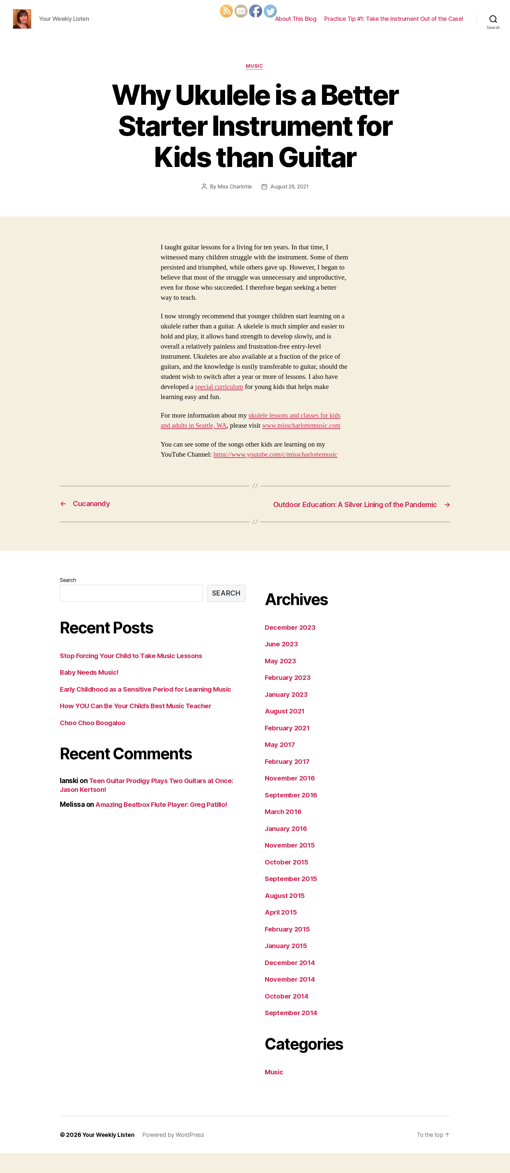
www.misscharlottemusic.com (306, 436)
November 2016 (291, 798)
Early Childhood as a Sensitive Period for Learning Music (150, 709)
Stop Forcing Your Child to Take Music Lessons (134, 675)
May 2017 (280, 764)
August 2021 (286, 731)
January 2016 (287, 848)
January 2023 (287, 714)
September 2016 (292, 814)
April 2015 (281, 932)
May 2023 (281, 680)
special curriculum (220, 397)
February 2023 (289, 697)
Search (68, 599)
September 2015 (292, 898)
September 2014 (292, 1032)
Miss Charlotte (234, 197)
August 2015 (286, 915)
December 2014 (291, 982)
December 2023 (291, 647)
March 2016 (284, 831)
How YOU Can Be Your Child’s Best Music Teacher (139, 726)
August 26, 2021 (289, 197)
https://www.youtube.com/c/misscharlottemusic (278, 464)
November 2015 (291, 865)
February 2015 (288, 949)
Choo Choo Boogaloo (94, 742)
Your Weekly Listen (109, 1154)
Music (255, 76)
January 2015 (287, 965)
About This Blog (295, 23)
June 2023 (282, 664)
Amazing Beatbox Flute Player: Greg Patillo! (164, 824)
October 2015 (287, 881)
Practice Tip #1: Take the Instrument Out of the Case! (393, 23)
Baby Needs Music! (90, 692)
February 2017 (288, 781)
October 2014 (287, 1016)
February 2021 (288, 747)
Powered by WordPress (174, 1154)
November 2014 (291, 999)
